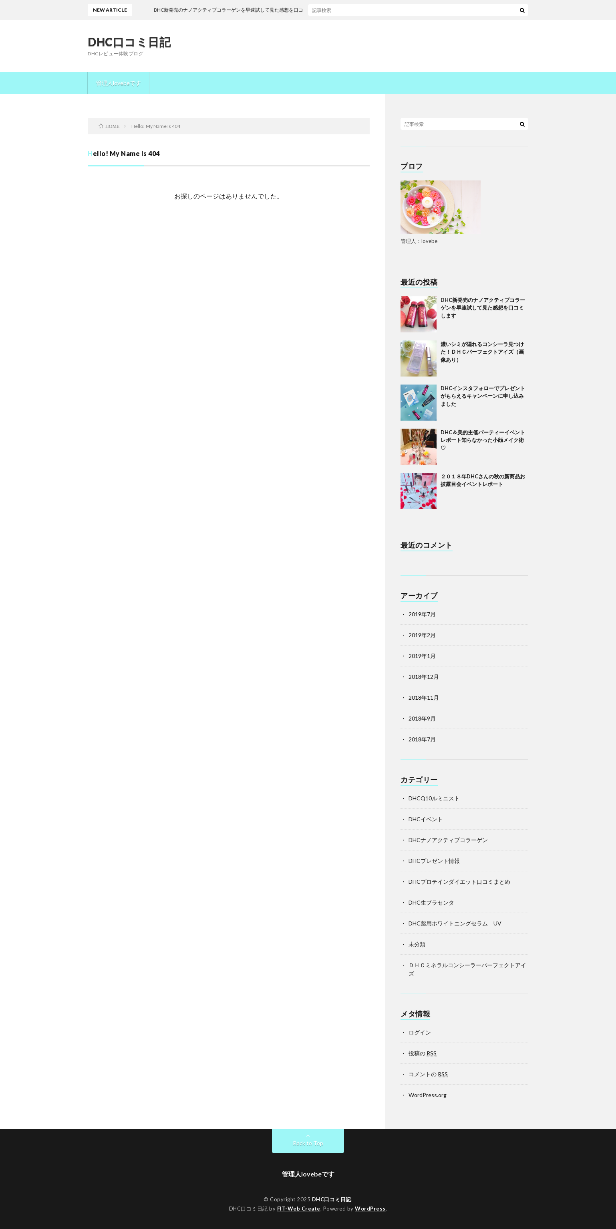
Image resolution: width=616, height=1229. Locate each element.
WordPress (370, 1208)
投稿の (423, 1053)
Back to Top (308, 1143)
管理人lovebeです (118, 82)
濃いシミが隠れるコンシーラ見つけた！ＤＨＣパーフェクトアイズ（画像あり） (482, 352)
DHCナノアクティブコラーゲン (448, 839)
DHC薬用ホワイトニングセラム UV (455, 923)
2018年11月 (424, 697)
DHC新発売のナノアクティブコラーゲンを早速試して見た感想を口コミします (483, 308)
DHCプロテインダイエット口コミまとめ (459, 881)
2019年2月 (422, 635)
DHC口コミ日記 (129, 41)
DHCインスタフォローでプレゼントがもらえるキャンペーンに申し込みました (483, 396)
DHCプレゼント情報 (434, 860)
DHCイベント (426, 819)
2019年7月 (422, 614)
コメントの (428, 1074)
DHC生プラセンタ (431, 902)
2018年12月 (424, 676)
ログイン (420, 1032)
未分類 (417, 944)
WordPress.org (428, 1094)
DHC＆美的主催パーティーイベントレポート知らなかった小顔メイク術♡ (483, 440)
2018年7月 (422, 739)
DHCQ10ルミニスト (434, 798)
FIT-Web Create (298, 1208)
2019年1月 (422, 655)
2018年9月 (422, 718)
